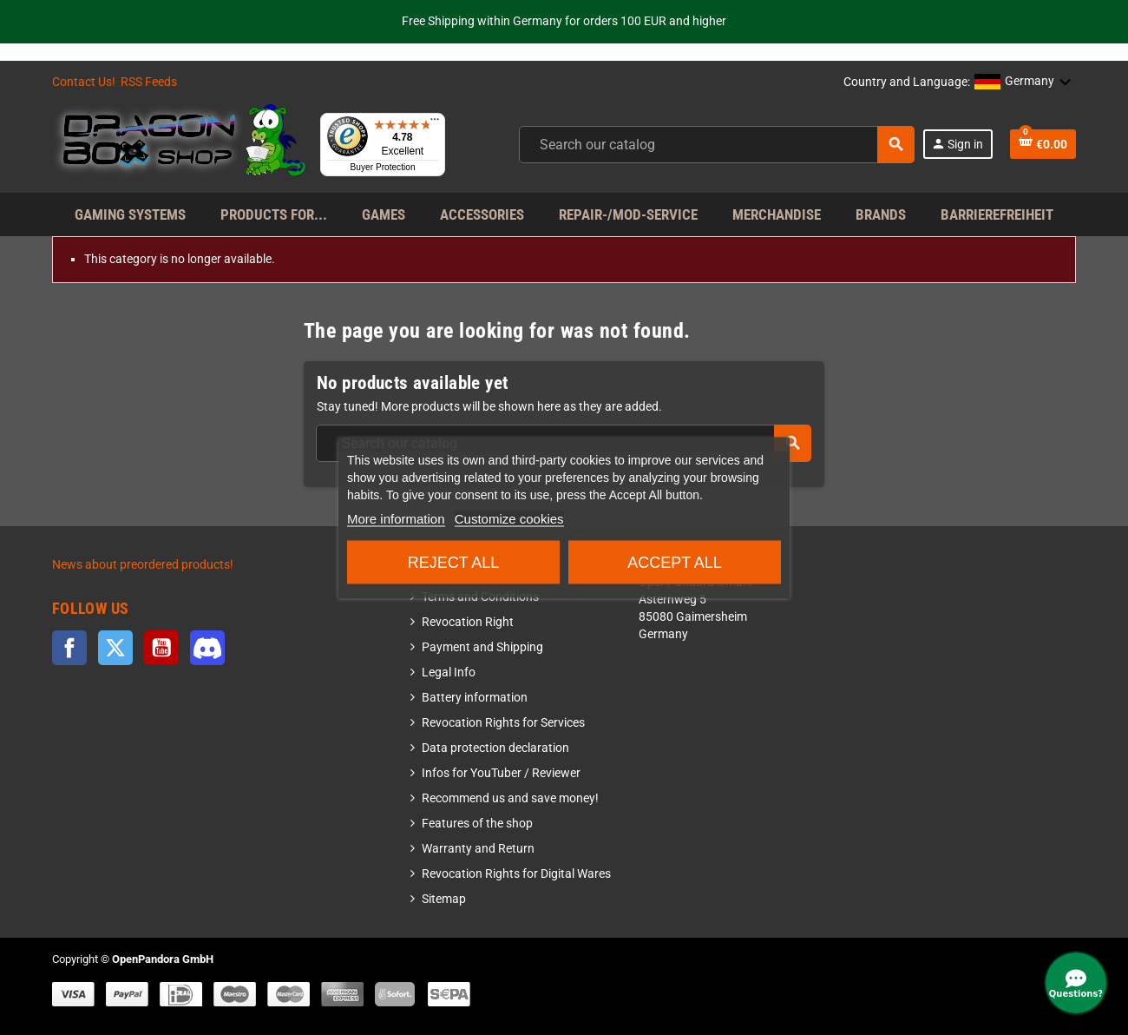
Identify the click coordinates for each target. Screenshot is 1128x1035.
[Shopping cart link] (1043, 144)
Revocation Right (468, 622)
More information (396, 518)
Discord (207, 647)
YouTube (161, 647)
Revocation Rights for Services (503, 722)
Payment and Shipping (482, 647)
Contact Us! (83, 82)
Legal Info (448, 672)
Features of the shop (477, 823)
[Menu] (434, 123)
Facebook (69, 647)
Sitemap (444, 899)
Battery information (475, 697)
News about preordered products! (142, 564)
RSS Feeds (149, 82)
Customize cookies (509, 518)
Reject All (454, 562)
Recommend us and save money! (510, 798)
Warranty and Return (478, 848)
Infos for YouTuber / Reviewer (501, 773)
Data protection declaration (495, 748)
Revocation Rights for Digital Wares (516, 874)
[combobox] (717, 144)
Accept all (674, 562)
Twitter (115, 647)
